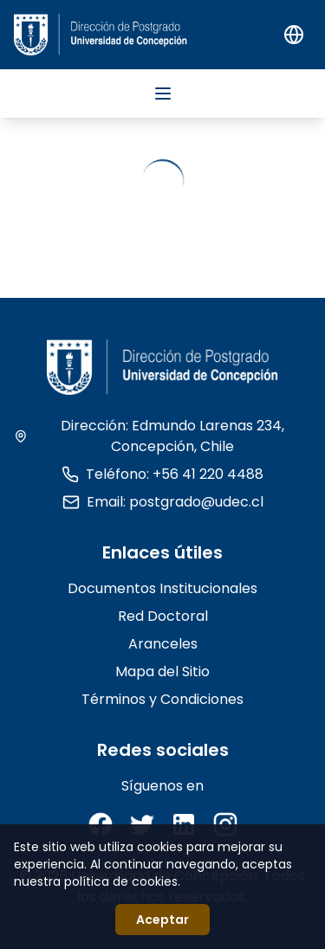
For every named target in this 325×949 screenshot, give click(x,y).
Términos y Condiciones (162, 699)
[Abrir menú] (163, 93)
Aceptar (162, 919)
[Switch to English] (293, 34)
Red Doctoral (163, 616)
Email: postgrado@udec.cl (162, 502)
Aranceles (163, 644)
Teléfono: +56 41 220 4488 (162, 474)
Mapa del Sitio (162, 671)
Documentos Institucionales (162, 588)
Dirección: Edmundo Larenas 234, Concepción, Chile (149, 436)
